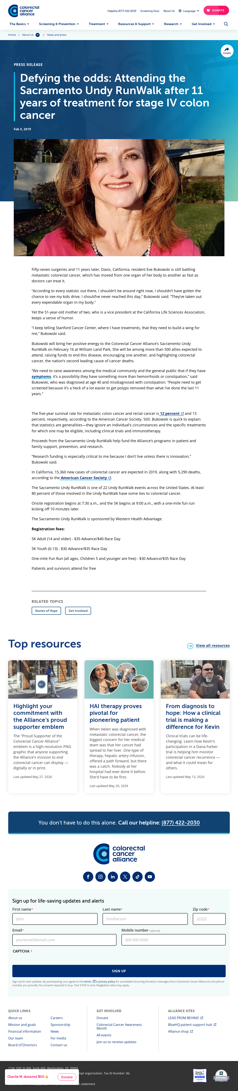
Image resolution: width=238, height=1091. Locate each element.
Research (171, 24)
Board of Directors (22, 1045)
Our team (15, 1038)
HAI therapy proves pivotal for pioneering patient (116, 715)
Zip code (200, 909)
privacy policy (106, 981)
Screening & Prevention (57, 24)
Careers (57, 1018)
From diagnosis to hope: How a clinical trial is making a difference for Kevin (193, 718)
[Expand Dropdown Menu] (188, 11)
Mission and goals (22, 1024)
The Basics (17, 24)
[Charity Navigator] (200, 1075)
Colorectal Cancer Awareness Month (119, 1026)
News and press (56, 35)
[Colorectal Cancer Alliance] (23, 11)
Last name (112, 909)
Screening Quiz (149, 11)
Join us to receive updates (116, 1042)
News (55, 1031)
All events (104, 1035)
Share (227, 53)
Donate (102, 1018)
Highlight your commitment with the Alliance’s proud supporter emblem (40, 718)
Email (17, 930)
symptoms (41, 376)
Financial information (24, 1031)
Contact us (59, 1045)
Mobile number (140, 930)
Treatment (97, 24)
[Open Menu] (226, 24)
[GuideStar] (221, 1075)
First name (21, 909)
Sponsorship (60, 1024)
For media (58, 1038)
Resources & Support (134, 24)
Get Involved (201, 24)
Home (12, 35)
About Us (169, 11)
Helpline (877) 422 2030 (121, 11)
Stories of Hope (46, 611)
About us (15, 1018)
